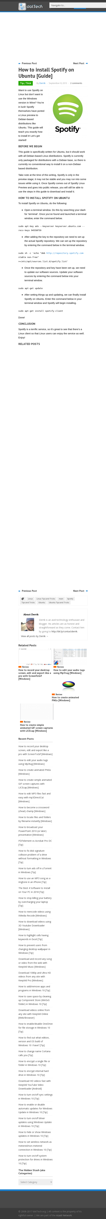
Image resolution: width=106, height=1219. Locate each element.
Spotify (70, 598)
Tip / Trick (25, 83)
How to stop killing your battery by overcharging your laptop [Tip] (35, 901)
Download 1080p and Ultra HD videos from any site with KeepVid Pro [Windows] (34, 976)
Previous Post (29, 63)
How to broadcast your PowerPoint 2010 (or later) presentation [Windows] (32, 831)
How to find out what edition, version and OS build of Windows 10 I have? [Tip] (33, 1041)
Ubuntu (41, 602)
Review (25, 667)
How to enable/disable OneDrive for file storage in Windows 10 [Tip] (35, 1027)
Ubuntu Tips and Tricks (59, 602)
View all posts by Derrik (34, 636)
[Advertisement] (53, 36)
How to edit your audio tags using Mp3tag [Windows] (69, 671)
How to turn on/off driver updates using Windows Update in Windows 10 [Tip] (35, 1122)
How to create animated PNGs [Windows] (65, 699)
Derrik (42, 83)
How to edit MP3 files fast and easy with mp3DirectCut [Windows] (34, 797)
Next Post (78, 63)
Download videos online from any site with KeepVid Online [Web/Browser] (34, 1014)
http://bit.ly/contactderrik (64, 631)
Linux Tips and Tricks (46, 598)
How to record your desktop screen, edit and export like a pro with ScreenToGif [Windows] (34, 674)
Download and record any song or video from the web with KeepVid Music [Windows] (35, 962)
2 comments (76, 83)
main (61, 598)
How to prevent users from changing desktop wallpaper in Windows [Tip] (34, 949)
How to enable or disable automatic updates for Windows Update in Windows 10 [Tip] (35, 1108)
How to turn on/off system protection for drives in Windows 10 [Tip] (35, 1159)
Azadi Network (64, 1215)
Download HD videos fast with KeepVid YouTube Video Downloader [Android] (34, 1084)
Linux (30, 598)
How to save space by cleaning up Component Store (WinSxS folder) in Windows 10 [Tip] (34, 1000)
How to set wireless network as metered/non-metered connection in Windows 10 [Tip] (35, 1145)
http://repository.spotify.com (64, 253)
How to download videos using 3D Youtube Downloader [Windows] (34, 925)
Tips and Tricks (28, 602)
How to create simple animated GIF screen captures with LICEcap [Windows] (36, 727)
